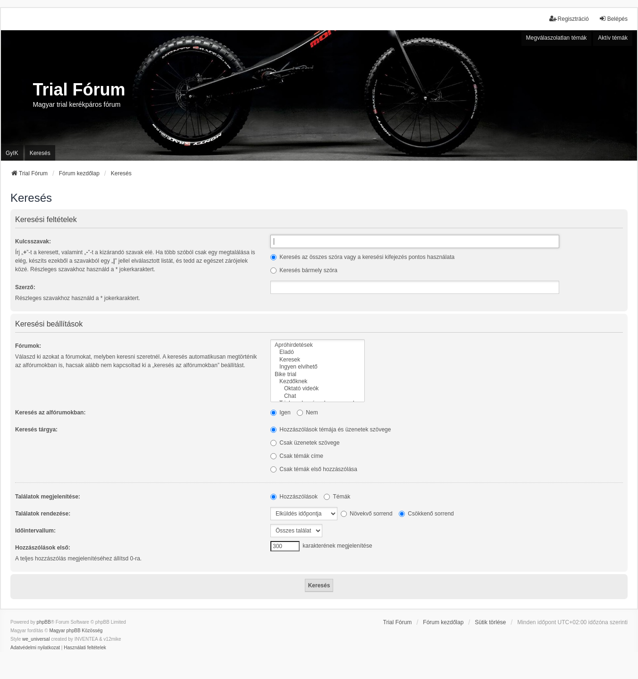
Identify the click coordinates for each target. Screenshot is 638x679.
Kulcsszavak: (33, 241)
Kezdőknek (317, 381)
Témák (337, 496)
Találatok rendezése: (42, 513)
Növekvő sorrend (367, 513)
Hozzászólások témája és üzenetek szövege (330, 429)
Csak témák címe (296, 456)
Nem (307, 412)
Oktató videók (317, 388)
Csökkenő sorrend (426, 513)
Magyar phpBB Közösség (75, 630)
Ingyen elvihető (317, 366)
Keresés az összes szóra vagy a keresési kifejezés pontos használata (362, 257)
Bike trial (317, 374)
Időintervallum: (35, 530)
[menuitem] (35, 648)
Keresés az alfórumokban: (50, 412)
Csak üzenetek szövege (305, 442)
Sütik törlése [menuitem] (490, 622)
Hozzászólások (294, 496)
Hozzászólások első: (42, 547)
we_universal (36, 639)
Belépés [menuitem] (613, 18)
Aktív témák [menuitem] (613, 37)
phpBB (44, 622)
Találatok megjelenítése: (47, 496)
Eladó (317, 352)
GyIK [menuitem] (12, 153)
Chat (317, 396)
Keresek (317, 359)
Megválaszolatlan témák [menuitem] (556, 37)
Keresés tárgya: (36, 429)
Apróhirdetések (317, 345)
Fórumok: (28, 346)
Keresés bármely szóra (303, 270)
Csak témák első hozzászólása (313, 469)
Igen (280, 412)
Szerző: (25, 287)
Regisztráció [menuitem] (569, 18)
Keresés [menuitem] (40, 153)
